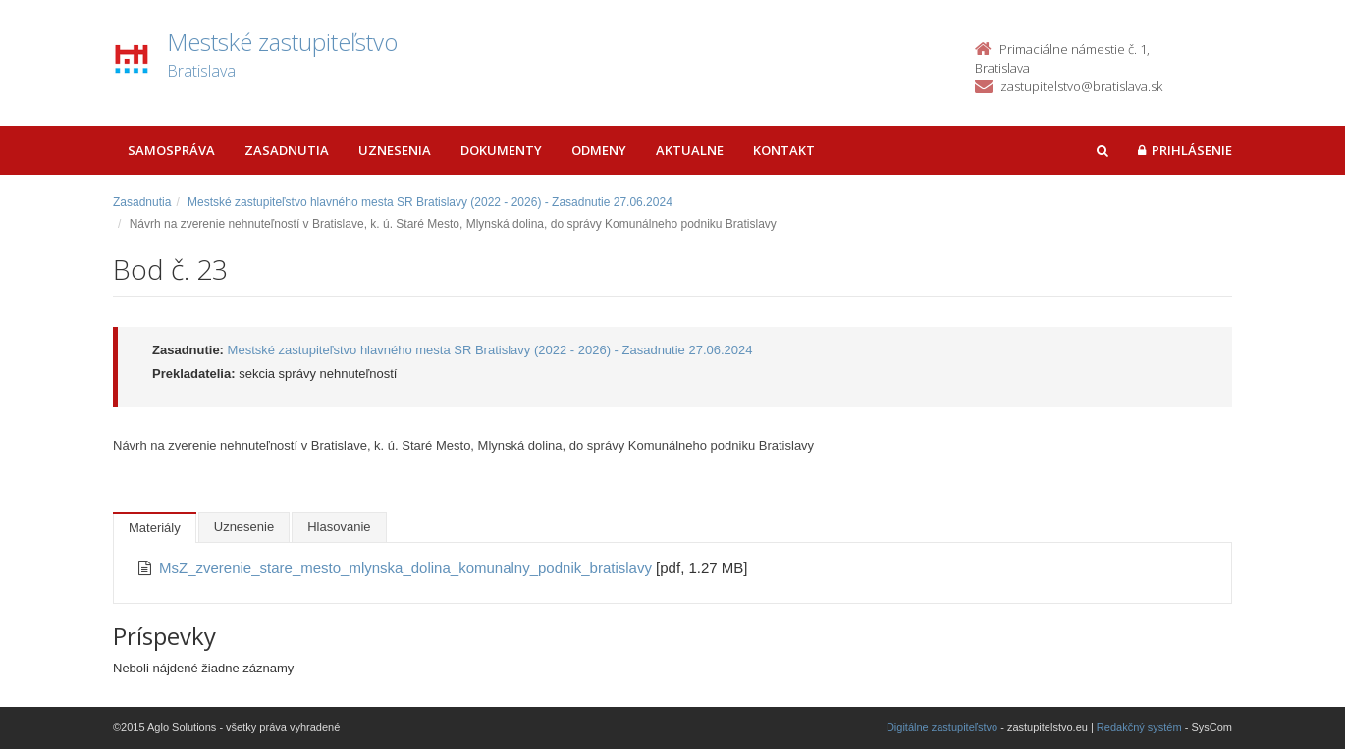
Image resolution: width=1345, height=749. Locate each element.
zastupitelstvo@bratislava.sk (1081, 86)
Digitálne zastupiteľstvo (942, 727)
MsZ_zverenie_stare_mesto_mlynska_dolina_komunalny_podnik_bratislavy (407, 568)
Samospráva (171, 150)
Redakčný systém (1139, 727)
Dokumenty (501, 150)
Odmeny (598, 150)
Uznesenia (394, 150)
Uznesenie (244, 526)
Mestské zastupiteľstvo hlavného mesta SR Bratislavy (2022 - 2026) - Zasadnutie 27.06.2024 (430, 202)
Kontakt (784, 150)
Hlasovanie (338, 526)
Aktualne (690, 150)
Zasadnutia (286, 150)
